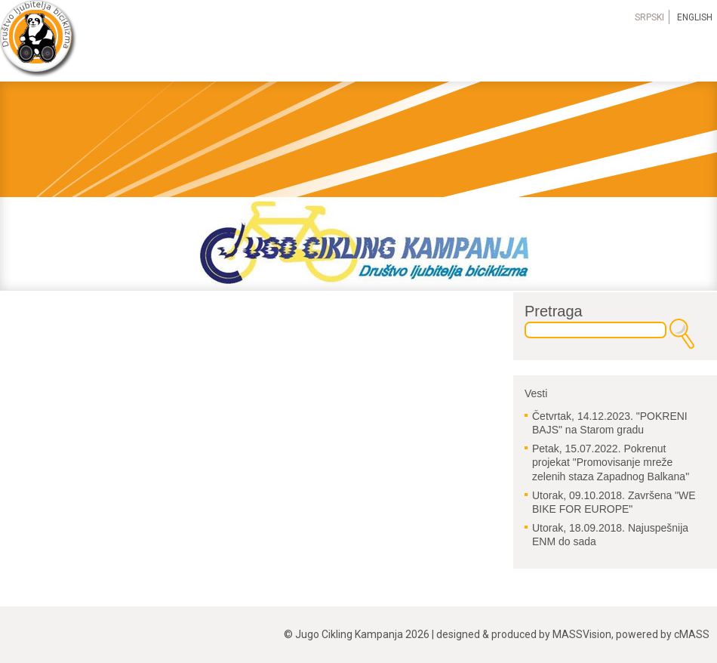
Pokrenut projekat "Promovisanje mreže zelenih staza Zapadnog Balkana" (610, 462)
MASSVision (581, 634)
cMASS (691, 634)
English (694, 17)
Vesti (536, 393)
